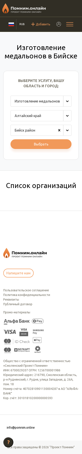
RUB (22, 24)
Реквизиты (11, 299)
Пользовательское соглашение (26, 290)
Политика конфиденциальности (26, 295)
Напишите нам (18, 273)
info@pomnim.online (21, 427)
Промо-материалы (16, 312)
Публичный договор (17, 304)
